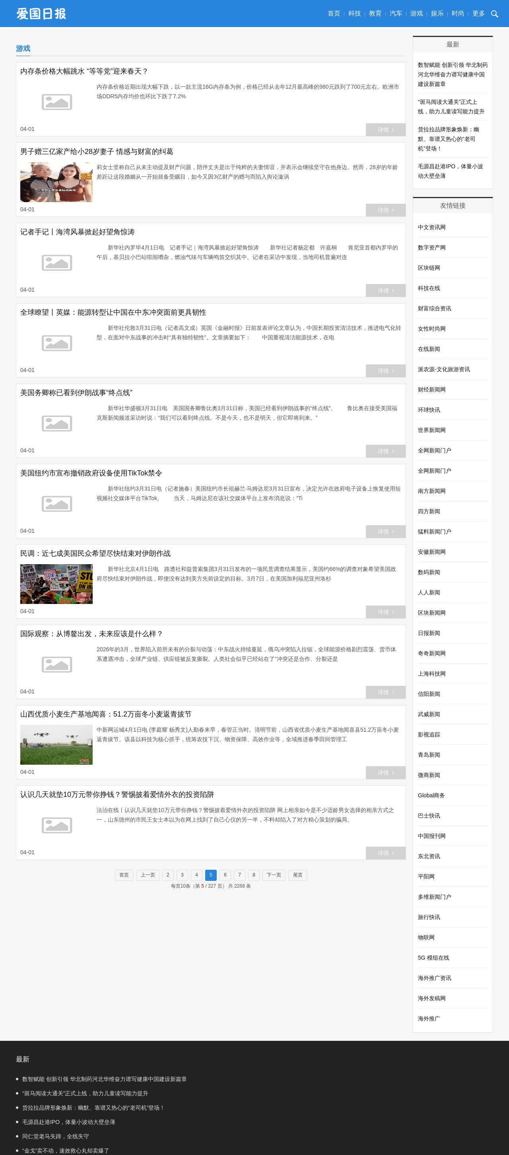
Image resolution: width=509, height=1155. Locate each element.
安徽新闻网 (432, 552)
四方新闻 (429, 511)
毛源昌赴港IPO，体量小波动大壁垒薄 (450, 171)
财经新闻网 (432, 389)
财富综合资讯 (434, 308)
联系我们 (246, 1141)
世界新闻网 (432, 430)
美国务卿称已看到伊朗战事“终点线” (76, 393)
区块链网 (429, 268)
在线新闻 (429, 349)
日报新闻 (429, 633)
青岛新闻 (429, 755)
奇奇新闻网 (432, 653)
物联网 (426, 937)
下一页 (274, 875)
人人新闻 (429, 592)
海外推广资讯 (434, 978)
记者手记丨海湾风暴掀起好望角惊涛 (77, 232)
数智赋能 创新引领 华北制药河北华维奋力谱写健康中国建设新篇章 (453, 74)
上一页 (148, 875)
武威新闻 (429, 714)
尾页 (298, 875)
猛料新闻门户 (434, 531)
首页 (334, 13)
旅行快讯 (429, 917)
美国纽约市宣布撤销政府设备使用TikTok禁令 (91, 473)
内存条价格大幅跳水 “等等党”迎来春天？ (84, 71)
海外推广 (429, 1018)
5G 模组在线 (433, 957)
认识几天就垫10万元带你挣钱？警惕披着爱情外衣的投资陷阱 (117, 795)
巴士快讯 (429, 815)
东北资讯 (429, 856)
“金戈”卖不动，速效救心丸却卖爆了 (309, 1107)
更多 (478, 13)
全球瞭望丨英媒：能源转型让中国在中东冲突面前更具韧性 (113, 312)
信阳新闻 (429, 694)
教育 (375, 13)
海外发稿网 (432, 998)
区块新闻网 (432, 613)
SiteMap (272, 1141)
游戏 (416, 13)
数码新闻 (429, 572)
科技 (354, 13)
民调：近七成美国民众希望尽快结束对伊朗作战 (95, 553)
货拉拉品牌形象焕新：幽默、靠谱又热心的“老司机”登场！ (448, 139)
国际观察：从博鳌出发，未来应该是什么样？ (91, 634)
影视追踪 (429, 734)
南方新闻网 (432, 491)
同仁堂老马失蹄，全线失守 (52, 1107)
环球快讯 (429, 410)
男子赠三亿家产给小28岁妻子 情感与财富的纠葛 (96, 152)
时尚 (458, 13)
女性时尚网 (432, 328)
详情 (386, 130)
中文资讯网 (432, 227)
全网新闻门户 (434, 450)
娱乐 (437, 13)
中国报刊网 (432, 836)
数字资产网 (432, 247)
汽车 (396, 13)
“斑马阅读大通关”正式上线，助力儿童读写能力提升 (451, 107)
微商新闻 (429, 775)
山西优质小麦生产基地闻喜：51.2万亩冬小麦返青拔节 (106, 714)
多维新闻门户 (434, 897)
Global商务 (431, 795)
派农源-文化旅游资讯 (444, 369)
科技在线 (429, 288)
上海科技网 (432, 673)
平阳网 (426, 876)
